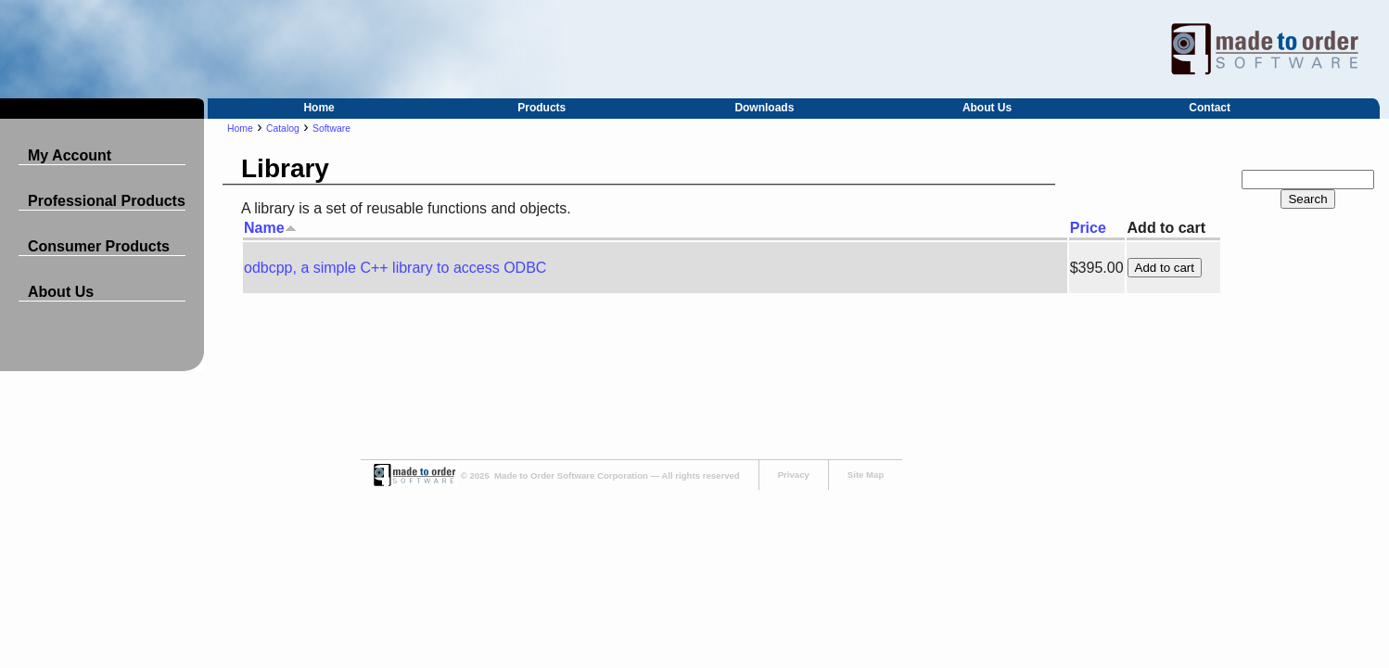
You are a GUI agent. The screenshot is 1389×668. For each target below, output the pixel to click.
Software (331, 128)
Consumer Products (99, 246)
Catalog (282, 128)
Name (270, 228)
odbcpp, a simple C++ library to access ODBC (395, 268)
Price (1088, 228)
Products (541, 107)
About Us (987, 107)
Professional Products (106, 201)
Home (318, 107)
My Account (69, 155)
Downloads (764, 107)
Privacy (793, 474)
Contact (1209, 107)
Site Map (865, 474)
